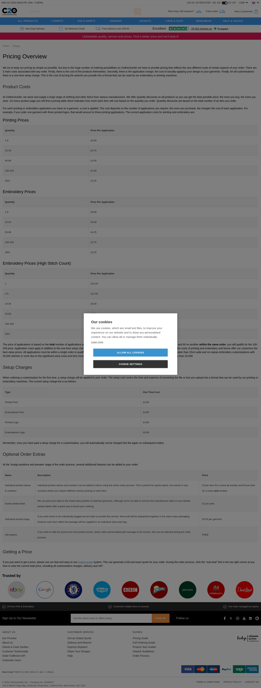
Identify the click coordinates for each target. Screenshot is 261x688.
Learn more (97, 347)
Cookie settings (151, 358)
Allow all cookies (109, 358)
